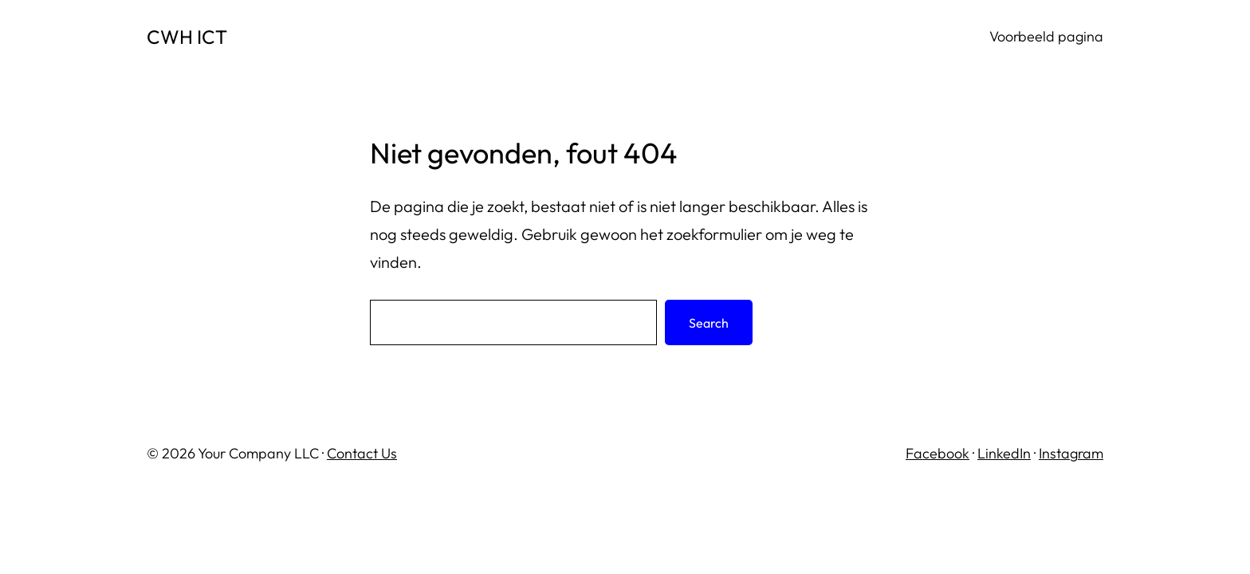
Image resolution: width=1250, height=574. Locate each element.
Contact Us (362, 453)
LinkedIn (1004, 453)
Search (709, 323)
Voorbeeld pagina (1046, 36)
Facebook (937, 453)
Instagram (1071, 453)
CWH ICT (187, 37)
